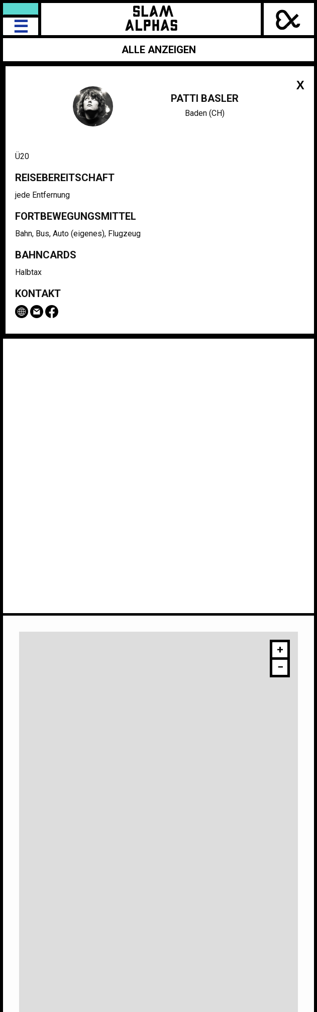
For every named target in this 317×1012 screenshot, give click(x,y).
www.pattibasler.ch (21, 311)
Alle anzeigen (159, 50)
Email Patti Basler (36, 311)
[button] (279, 651)
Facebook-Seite (51, 311)
